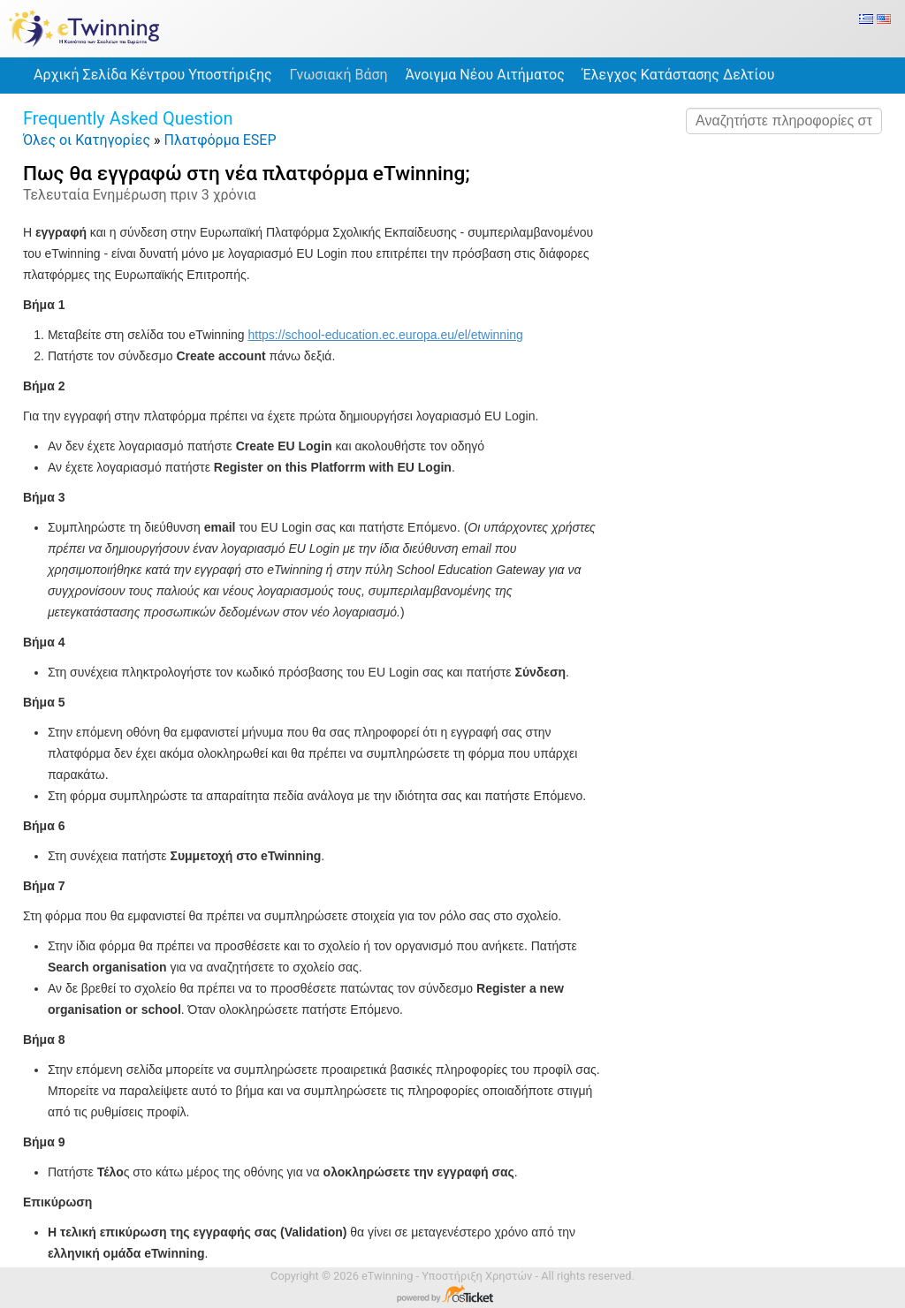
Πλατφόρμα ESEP (220, 140)
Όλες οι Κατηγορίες (86, 140)
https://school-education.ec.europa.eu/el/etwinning (385, 335)
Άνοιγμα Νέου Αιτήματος (485, 74)
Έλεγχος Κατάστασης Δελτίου (678, 74)
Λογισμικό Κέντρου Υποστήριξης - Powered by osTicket (452, 1296)
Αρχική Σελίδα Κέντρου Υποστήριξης (153, 74)
